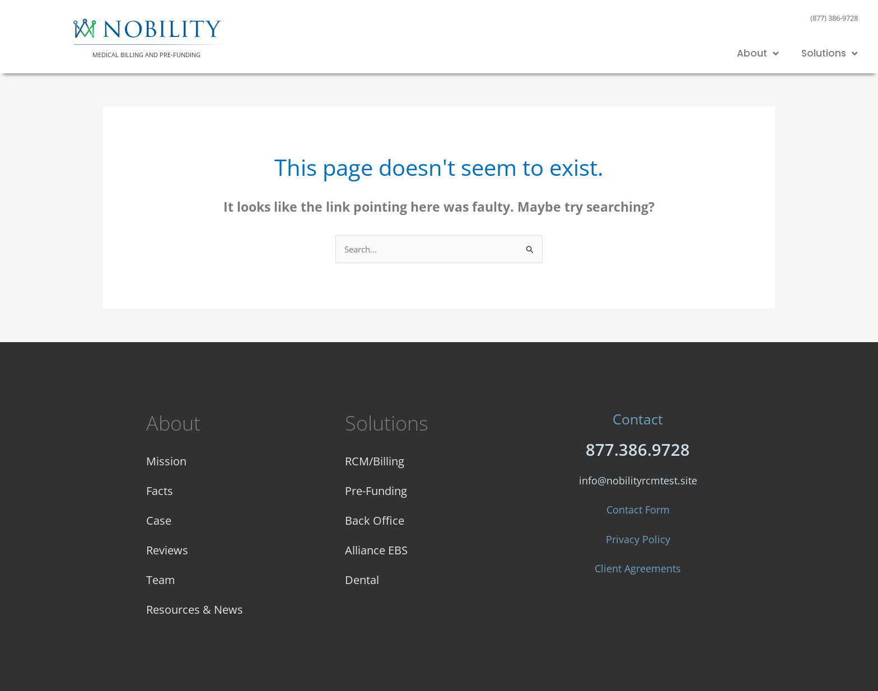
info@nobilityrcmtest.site (638, 480)
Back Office (374, 519)
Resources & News (194, 609)
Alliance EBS (376, 549)
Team (160, 579)
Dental (362, 579)
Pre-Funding (376, 490)
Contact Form (638, 510)
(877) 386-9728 (834, 18)
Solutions (829, 53)
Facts (159, 490)
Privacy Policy (638, 539)
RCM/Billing (374, 460)
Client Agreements (638, 568)
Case (158, 519)
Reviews (167, 549)
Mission (166, 460)
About (758, 53)
